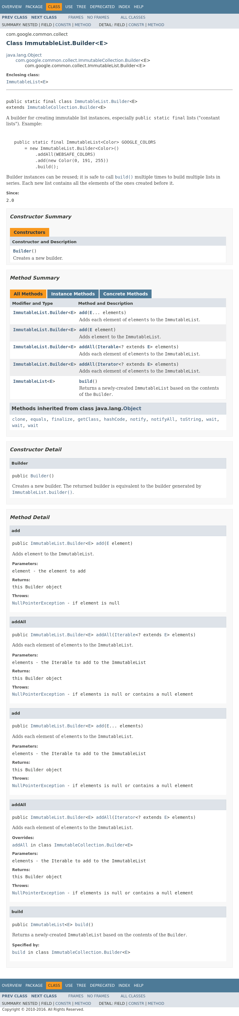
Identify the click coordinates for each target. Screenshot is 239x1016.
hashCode (114, 419)
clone (18, 419)
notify (138, 419)
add (83, 312)
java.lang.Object (24, 55)
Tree (81, 7)
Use (69, 7)
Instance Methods (73, 293)
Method (83, 25)
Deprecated (102, 7)
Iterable (107, 346)
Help (138, 7)
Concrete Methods (125, 293)
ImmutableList (23, 81)
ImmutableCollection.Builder (62, 107)
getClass (88, 419)
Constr (63, 25)
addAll (87, 346)
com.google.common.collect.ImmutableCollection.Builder (78, 60)
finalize (61, 419)
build (85, 381)
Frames (76, 17)
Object (132, 408)
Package (34, 7)
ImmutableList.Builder (101, 101)
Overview (12, 7)
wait (211, 419)
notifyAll (163, 419)
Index (124, 7)
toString (190, 419)
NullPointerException (38, 603)
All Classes (133, 17)
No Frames (98, 17)
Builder (22, 250)
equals (38, 419)
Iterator (107, 364)
